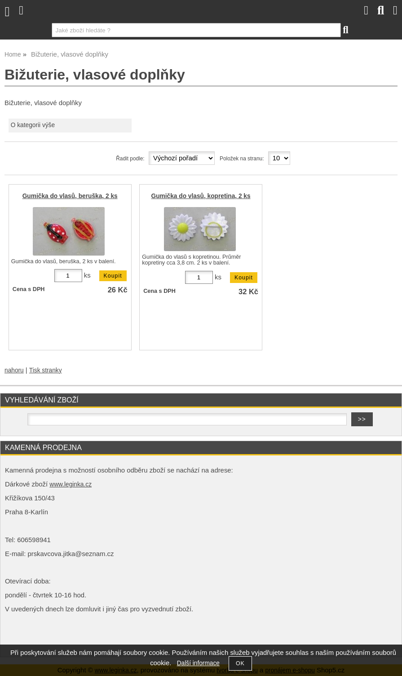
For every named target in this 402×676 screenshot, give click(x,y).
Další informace (198, 663)
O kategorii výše (33, 125)
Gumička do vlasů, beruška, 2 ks (70, 196)
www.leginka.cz (70, 484)
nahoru (14, 370)
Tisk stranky (45, 370)
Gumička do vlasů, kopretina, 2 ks (201, 196)
